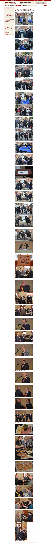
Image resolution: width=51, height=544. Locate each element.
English (45, 0)
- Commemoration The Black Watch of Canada (9, 31)
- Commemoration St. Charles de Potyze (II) (9, 18)
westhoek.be (6, 0)
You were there (19, 5)
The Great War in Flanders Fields (12, 0)
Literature (25, 5)
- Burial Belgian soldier (7, 20)
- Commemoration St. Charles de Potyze (9, 19)
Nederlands (43, 0)
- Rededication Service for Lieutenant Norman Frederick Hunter (9, 15)
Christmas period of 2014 (31, 12)
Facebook (37, 0)
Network (22, 5)
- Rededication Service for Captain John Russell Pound (9, 8)
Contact (34, 0)
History (11, 5)
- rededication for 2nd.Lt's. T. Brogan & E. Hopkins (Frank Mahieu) (9, 21)
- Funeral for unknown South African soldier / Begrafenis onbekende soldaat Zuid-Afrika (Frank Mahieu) (9, 29)
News (13, 5)
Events (15, 5)
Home (5, 5)
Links (28, 5)
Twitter (39, 0)
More (5, 34)
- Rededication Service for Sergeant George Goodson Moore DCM (9, 14)
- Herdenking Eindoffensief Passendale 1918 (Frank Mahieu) (8, 27)
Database (8, 5)
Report (7, 34)
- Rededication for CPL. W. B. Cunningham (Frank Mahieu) (8, 32)
